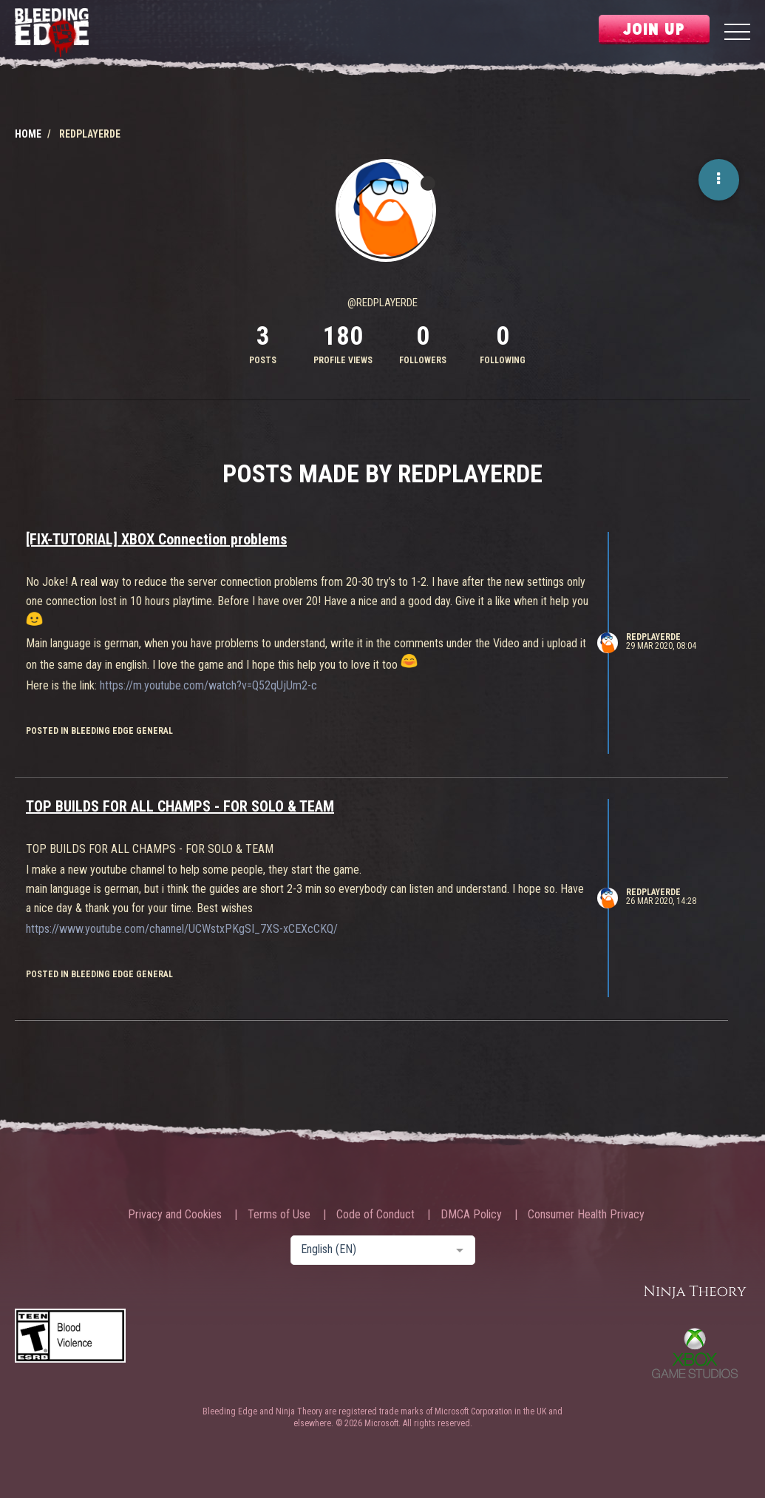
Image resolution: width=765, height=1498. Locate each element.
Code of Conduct (375, 1215)
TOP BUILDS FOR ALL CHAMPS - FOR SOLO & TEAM (180, 806)
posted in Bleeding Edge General (99, 731)
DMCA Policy (471, 1215)
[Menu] (737, 33)
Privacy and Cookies (175, 1215)
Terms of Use (279, 1215)
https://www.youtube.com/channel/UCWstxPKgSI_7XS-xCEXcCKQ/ (182, 929)
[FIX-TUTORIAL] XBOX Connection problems (156, 539)
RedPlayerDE (653, 637)
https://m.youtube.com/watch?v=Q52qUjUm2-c (208, 685)
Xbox (694, 1353)
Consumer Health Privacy (586, 1215)
